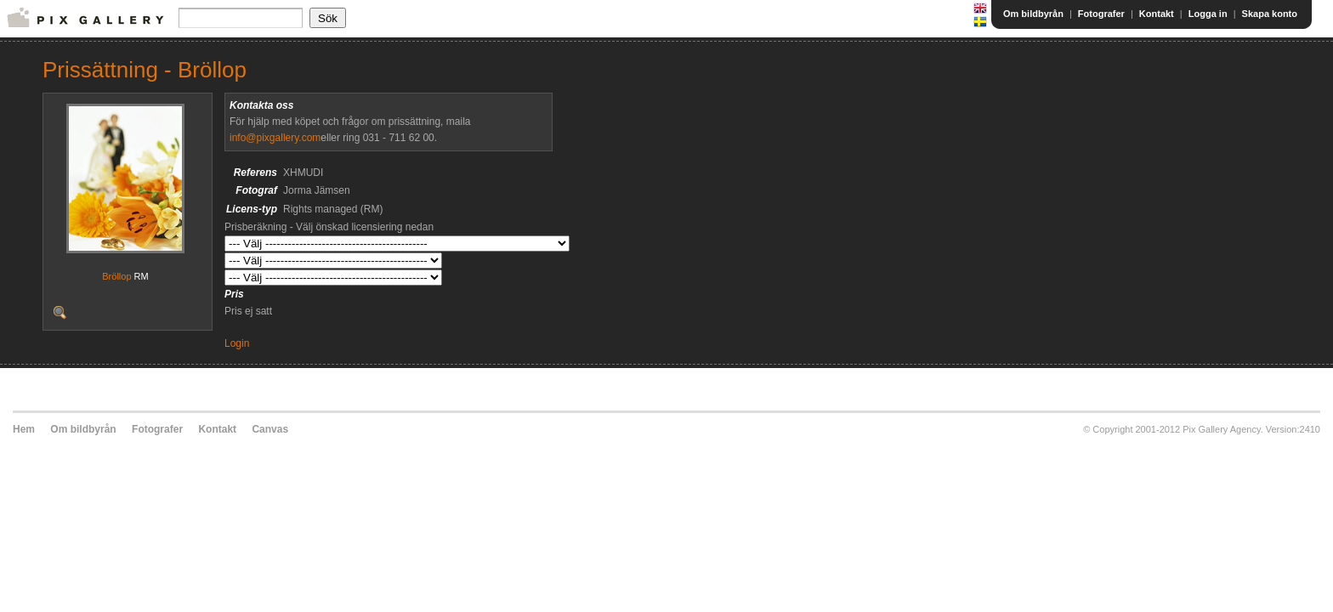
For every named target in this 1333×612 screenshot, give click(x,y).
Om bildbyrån (1033, 13)
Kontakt (1156, 13)
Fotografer (1101, 13)
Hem (24, 429)
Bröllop (116, 276)
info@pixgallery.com (275, 138)
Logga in (1208, 13)
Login (236, 343)
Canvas (270, 429)
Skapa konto (1269, 13)
